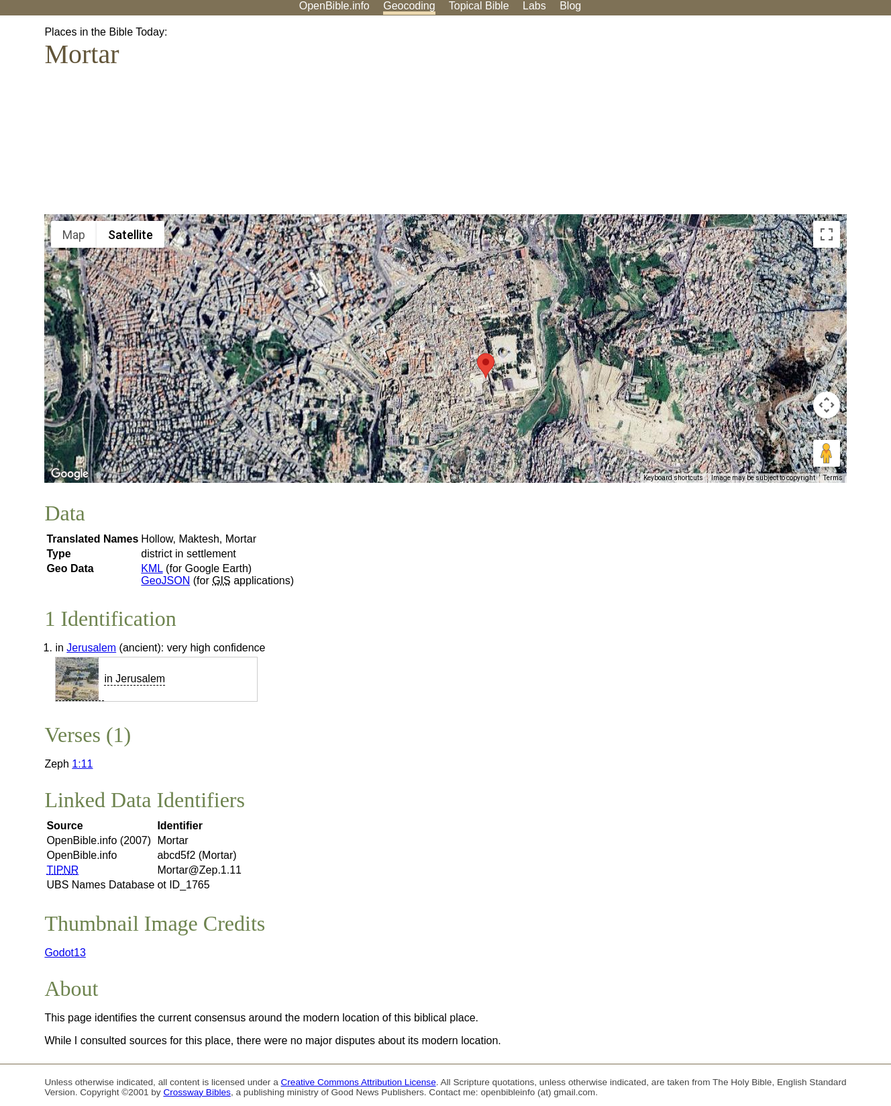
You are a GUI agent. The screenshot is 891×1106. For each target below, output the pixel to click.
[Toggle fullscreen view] (826, 234)
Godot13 (64, 952)
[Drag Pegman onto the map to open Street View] (826, 453)
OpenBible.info (334, 5)
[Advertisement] (755, 120)
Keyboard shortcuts (673, 477)
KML (151, 568)
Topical (479, 5)
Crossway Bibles (196, 1092)
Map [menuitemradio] (73, 235)
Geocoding (409, 5)
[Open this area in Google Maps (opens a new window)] (70, 474)
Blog (570, 5)
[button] (485, 365)
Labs (534, 5)
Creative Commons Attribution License (358, 1082)
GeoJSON (165, 580)
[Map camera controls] (826, 404)
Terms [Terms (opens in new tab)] (833, 477)
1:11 (82, 764)
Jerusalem (91, 647)
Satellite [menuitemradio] (130, 235)
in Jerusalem (134, 678)
